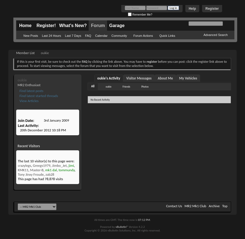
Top (224, 206)
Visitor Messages (139, 78)
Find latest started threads (38, 96)
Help (192, 9)
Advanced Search (215, 35)
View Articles (28, 101)
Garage (117, 25)
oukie (108, 86)
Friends (126, 86)
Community (119, 35)
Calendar (101, 35)
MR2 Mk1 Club (195, 206)
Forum (98, 25)
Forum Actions (143, 35)
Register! (46, 25)
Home (25, 25)
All (92, 86)
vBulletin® (121, 227)
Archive (214, 206)
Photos (145, 86)
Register (212, 9)
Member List (25, 53)
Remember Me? (140, 14)
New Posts (30, 35)
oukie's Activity (108, 78)
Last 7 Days (73, 35)
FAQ (88, 35)
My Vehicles (188, 78)
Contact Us (174, 206)
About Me (165, 78)
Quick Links (167, 35)
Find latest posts (31, 91)
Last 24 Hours (51, 35)
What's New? (73, 25)
